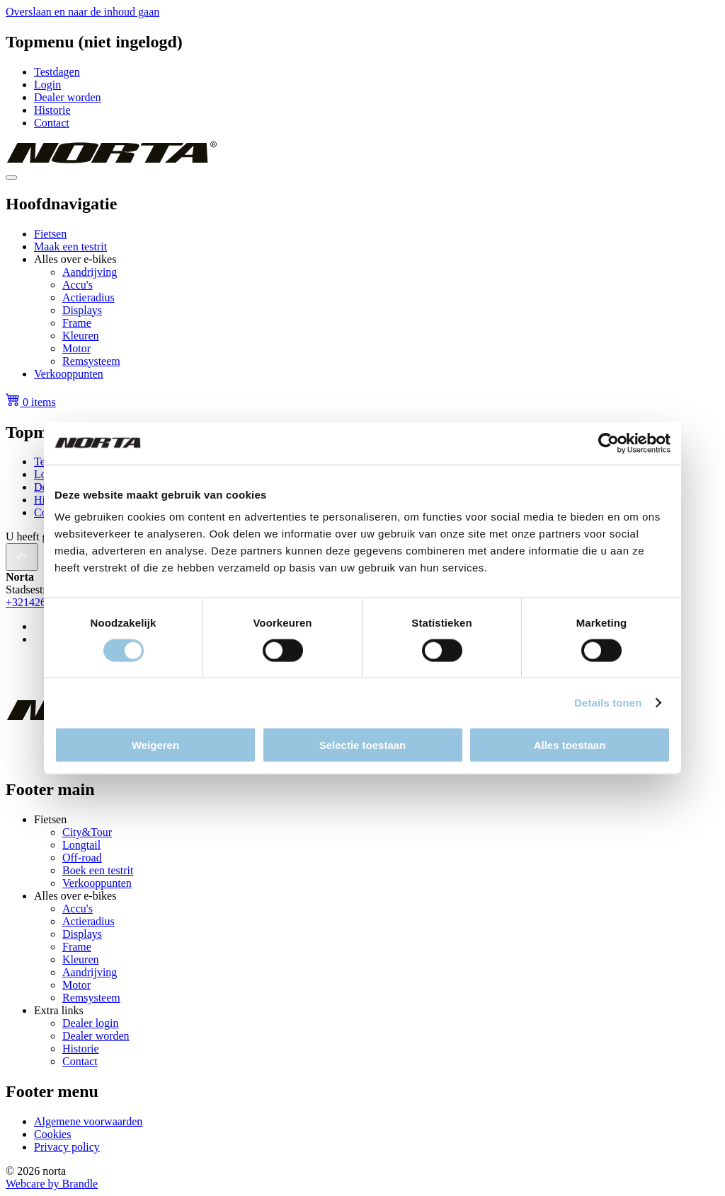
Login (47, 85)
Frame (76, 323)
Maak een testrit (70, 246)
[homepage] (111, 161)
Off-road (82, 858)
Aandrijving (89, 272)
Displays (82, 310)
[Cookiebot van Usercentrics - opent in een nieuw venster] (608, 442)
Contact (51, 123)
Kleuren (80, 336)
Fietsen (50, 234)
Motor (76, 348)
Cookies (52, 1134)
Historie (52, 110)
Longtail (81, 845)
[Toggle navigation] (11, 177)
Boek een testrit (97, 870)
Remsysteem (91, 361)
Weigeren (155, 745)
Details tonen (607, 702)
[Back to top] (22, 557)
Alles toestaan (570, 745)
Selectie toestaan (362, 745)
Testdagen (57, 72)
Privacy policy (67, 1147)
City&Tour (87, 832)
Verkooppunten (68, 374)
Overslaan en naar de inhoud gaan (82, 12)
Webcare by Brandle (52, 1184)
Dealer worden (67, 97)
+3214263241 (37, 602)
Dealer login (90, 1023)
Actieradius (88, 297)
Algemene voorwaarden (88, 1121)
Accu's (77, 285)
